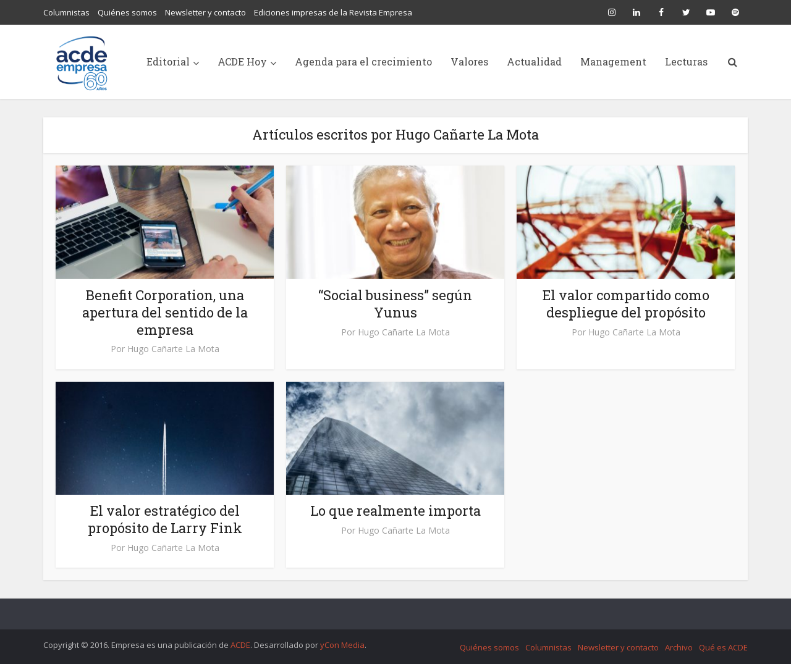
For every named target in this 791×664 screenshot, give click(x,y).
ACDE (240, 644)
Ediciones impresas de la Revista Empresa (333, 12)
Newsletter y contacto (205, 12)
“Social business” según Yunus (395, 303)
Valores (469, 61)
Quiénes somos (127, 12)
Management (613, 61)
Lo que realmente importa (395, 510)
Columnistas (66, 12)
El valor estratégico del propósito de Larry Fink (165, 519)
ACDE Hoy (242, 61)
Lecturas (686, 61)
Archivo (679, 647)
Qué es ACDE (723, 647)
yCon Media (342, 644)
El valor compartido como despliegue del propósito (626, 303)
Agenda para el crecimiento (363, 61)
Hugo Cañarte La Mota (173, 349)
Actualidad (534, 61)
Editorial (168, 61)
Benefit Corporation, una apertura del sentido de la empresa (165, 312)
